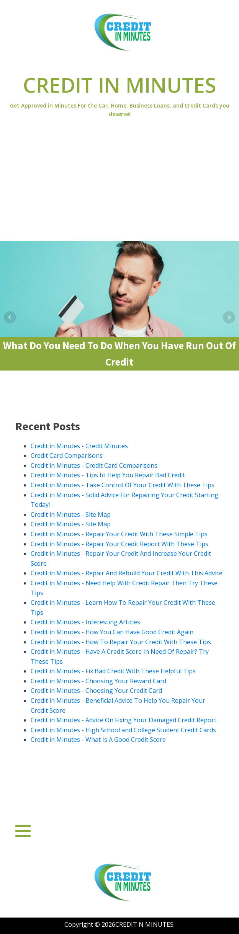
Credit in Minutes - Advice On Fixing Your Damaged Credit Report (123, 720)
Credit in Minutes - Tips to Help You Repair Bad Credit (108, 475)
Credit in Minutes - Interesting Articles (85, 622)
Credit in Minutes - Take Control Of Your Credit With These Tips (122, 485)
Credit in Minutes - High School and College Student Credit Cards (123, 730)
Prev (10, 317)
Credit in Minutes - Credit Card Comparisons (94, 465)
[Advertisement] (119, 183)
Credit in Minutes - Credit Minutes (79, 446)
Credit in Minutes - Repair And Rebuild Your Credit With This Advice (127, 573)
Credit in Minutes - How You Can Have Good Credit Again (112, 632)
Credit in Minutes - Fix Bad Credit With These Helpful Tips (113, 671)
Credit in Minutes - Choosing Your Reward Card (98, 681)
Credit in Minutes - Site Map (71, 514)
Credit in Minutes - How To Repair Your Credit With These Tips (121, 642)
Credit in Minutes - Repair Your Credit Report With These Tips (119, 544)
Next (229, 317)
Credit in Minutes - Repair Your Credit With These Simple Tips (119, 534)
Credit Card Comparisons (67, 455)
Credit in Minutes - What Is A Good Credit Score (98, 739)
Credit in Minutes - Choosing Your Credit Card (96, 690)
